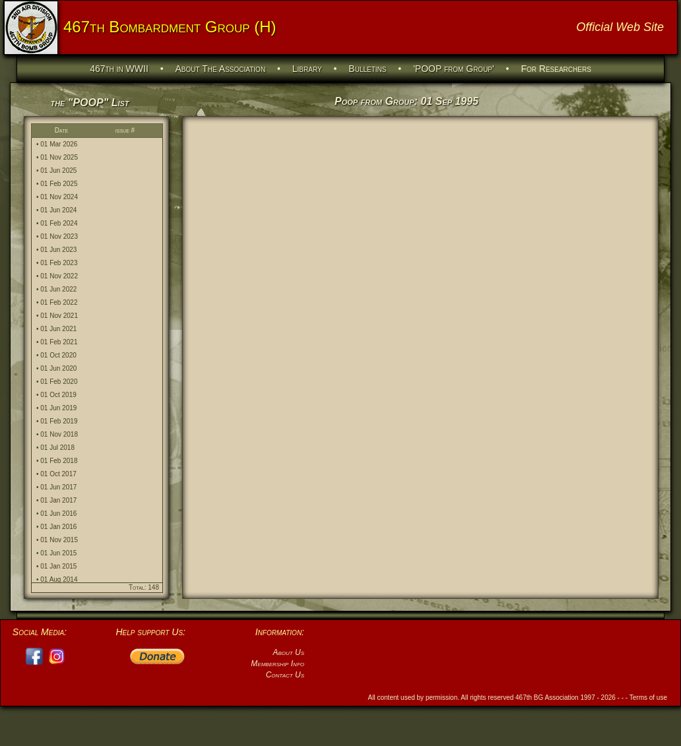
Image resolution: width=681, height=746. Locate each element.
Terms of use (648, 697)
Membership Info (277, 663)
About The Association (221, 68)
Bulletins (367, 68)
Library (307, 68)
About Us (288, 652)
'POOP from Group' (453, 68)
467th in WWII (119, 68)
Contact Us (285, 674)
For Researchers (556, 68)
